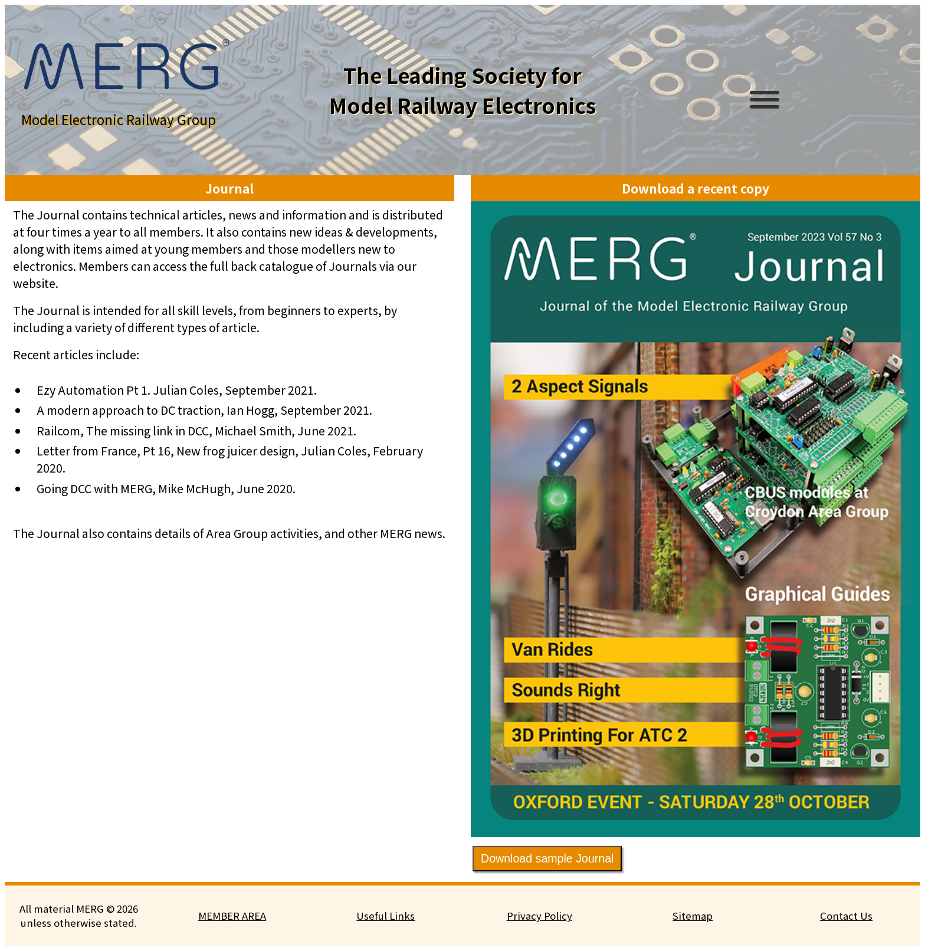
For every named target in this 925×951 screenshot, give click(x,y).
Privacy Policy (539, 916)
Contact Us (846, 916)
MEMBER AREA (232, 916)
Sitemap (693, 916)
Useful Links (385, 916)
